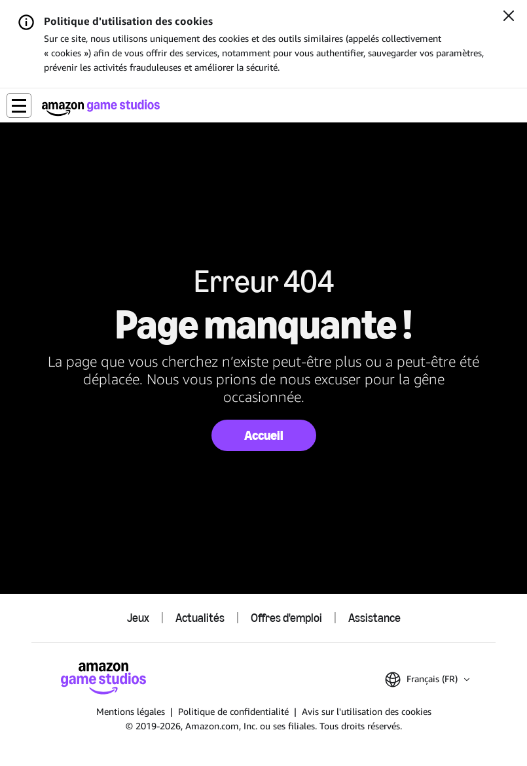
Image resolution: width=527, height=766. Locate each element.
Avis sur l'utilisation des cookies (366, 711)
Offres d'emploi (286, 618)
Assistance (374, 618)
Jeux (138, 618)
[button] (19, 105)
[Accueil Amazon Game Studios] (101, 108)
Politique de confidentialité (233, 711)
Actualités (200, 618)
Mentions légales (130, 711)
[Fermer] (508, 17)
